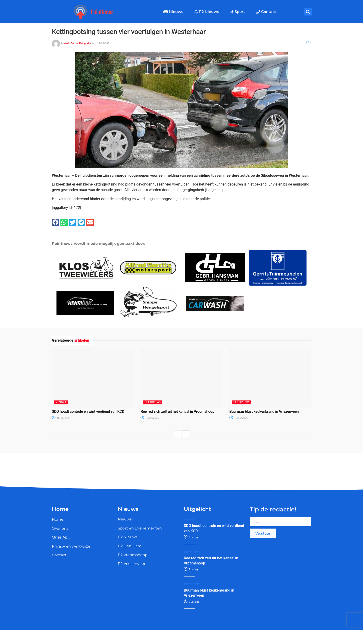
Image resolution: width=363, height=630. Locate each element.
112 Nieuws (206, 11)
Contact (266, 11)
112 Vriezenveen (132, 563)
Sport (237, 11)
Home (57, 519)
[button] (308, 12)
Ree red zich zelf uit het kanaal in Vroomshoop (177, 411)
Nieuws (173, 11)
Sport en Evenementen (140, 528)
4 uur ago (191, 569)
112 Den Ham (129, 546)
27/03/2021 (104, 43)
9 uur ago (191, 601)
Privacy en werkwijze (71, 546)
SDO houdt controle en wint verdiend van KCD (88, 411)
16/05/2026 (61, 417)
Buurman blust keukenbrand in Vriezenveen (264, 411)
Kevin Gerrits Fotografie (77, 43)
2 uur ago (191, 537)
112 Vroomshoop (132, 555)
